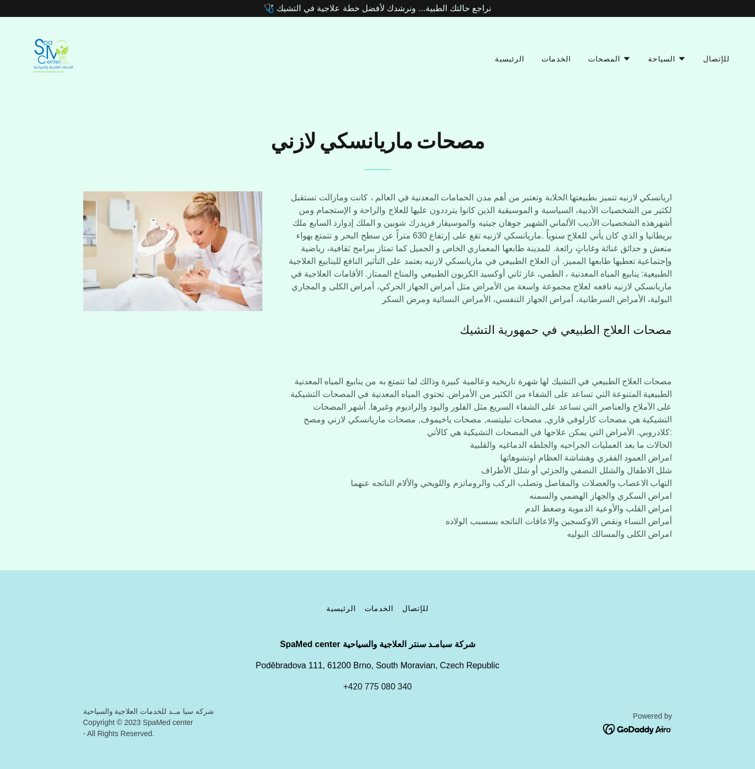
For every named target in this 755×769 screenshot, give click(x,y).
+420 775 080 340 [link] (377, 686)
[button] (609, 58)
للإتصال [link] (716, 59)
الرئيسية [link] (510, 59)
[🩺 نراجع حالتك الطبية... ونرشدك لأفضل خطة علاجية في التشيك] (377, 8)
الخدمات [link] (556, 59)
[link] (52, 56)
